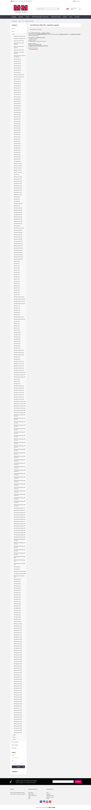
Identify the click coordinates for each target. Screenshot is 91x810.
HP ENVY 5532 (17, 285)
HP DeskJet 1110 (17, 305)
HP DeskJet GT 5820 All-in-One (19, 38)
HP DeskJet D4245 (17, 581)
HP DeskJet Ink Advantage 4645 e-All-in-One (19, 498)
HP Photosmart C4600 (18, 176)
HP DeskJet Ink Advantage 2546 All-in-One (19, 443)
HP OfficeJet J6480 (17, 619)
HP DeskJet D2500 (17, 103)
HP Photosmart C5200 (18, 703)
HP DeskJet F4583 (17, 161)
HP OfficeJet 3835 (17, 341)
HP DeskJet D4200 (17, 579)
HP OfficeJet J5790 (17, 601)
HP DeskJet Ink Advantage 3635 (19, 517)
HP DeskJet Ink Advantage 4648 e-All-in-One (19, 505)
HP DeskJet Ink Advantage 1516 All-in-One (19, 422)
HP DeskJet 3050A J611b (18, 245)
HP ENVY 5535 (17, 290)
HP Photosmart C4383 (18, 657)
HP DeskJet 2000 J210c (18, 210)
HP (14, 34)
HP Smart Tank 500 (17, 59)
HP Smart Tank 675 (17, 85)
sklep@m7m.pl (14, 1)
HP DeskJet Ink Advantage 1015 (19, 412)
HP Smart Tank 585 (17, 70)
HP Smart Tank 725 (17, 90)
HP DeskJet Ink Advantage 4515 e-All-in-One (19, 491)
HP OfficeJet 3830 (17, 334)
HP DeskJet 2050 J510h (18, 223)
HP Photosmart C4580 (18, 692)
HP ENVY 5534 (17, 288)
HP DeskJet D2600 (17, 110)
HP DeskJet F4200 (17, 132)
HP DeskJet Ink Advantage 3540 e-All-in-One (19, 471)
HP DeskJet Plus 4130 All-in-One (20, 408)
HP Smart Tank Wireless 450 (19, 74)
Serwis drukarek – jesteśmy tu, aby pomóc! (17, 794)
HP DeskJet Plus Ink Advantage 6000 (19, 557)
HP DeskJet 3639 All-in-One (19, 316)
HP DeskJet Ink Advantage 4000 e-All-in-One (19, 481)
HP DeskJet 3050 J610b (18, 232)
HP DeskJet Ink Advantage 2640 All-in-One (19, 450)
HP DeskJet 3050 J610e (18, 239)
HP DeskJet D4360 (17, 590)
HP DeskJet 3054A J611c (18, 252)
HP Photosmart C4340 (18, 650)
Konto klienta (30, 792)
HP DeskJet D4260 (17, 583)
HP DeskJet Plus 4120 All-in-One (20, 403)
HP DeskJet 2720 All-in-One (19, 390)
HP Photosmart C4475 (18, 677)
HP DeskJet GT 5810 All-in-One (19, 36)
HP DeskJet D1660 (17, 99)
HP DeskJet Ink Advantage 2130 (19, 319)
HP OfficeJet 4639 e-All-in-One (19, 303)
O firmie (13, 16)
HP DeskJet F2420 (17, 123)
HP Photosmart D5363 (18, 732)
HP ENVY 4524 (17, 328)
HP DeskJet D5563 (17, 119)
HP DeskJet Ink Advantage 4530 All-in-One (19, 540)
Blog (71, 16)
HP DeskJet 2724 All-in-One (19, 399)
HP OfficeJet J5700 (17, 592)
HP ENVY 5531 (17, 283)
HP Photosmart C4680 (18, 181)
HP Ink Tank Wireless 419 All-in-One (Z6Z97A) (20, 56)
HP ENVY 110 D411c (18, 170)
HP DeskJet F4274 (17, 143)
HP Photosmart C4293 (18, 643)
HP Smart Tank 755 (17, 94)
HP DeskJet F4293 (17, 152)
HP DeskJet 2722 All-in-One (19, 394)
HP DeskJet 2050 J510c (18, 214)
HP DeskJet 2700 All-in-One (19, 385)
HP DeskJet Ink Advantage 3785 (19, 523)
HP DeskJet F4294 (17, 154)
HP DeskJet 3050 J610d (18, 236)
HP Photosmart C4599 (18, 701)
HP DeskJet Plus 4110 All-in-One (20, 401)
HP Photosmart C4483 (18, 681)
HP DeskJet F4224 (17, 136)
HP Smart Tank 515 (17, 61)
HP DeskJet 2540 (17, 225)
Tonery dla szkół (56, 16)
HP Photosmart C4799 (18, 194)
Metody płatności (31, 794)
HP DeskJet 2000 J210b (18, 208)
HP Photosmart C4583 (18, 694)
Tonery (20, 16)
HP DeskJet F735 (17, 569)
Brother (14, 734)
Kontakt (77, 16)
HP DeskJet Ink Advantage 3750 (19, 372)
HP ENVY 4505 (17, 270)
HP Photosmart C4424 (18, 668)
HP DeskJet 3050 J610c (18, 234)
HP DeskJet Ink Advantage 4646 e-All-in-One (19, 502)
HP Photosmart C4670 (18, 179)
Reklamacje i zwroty (50, 797)
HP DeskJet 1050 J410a (18, 203)
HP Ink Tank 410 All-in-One (19, 49)
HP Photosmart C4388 (18, 661)
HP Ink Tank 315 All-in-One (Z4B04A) (19, 44)
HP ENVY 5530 (17, 281)
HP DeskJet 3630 (17, 310)
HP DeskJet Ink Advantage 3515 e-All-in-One (19, 467)
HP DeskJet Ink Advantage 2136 (19, 512)
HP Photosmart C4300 (18, 648)
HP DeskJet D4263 (17, 585)
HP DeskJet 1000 (17, 196)
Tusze (28, 16)
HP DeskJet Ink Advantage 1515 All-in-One (19, 419)
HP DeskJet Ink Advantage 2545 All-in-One (19, 440)
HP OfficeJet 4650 (17, 343)
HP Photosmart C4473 (18, 674)
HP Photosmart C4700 (18, 185)
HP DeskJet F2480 (17, 125)
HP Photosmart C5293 (18, 719)
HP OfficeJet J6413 (17, 610)
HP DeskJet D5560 (17, 116)
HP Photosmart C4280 (18, 637)
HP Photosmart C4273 (18, 632)
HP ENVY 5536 (17, 292)
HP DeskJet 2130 (17, 308)
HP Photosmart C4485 (18, 683)
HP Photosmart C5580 (18, 723)
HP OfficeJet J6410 (17, 608)
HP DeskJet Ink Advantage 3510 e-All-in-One (19, 464)
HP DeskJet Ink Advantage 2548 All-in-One (19, 446)
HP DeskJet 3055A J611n (18, 254)
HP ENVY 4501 (17, 263)
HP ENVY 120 (16, 174)
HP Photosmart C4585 (18, 697)
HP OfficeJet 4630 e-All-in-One (19, 299)
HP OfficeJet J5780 (17, 597)
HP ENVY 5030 (17, 381)
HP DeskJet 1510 (17, 205)
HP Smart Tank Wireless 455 (19, 76)
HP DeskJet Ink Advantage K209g (20, 573)
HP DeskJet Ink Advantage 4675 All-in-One (19, 547)
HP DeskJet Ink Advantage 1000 (19, 410)
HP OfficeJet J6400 (17, 603)
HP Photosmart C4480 (18, 679)
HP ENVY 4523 (17, 325)
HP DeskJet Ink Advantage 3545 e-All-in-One (19, 474)
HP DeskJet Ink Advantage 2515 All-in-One (19, 433)
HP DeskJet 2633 (17, 359)
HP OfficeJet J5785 (17, 599)
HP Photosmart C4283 (18, 639)
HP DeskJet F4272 (17, 139)
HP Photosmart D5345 (18, 728)
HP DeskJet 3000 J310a (18, 230)
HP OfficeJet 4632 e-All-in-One (19, 301)
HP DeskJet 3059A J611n (18, 259)
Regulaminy (48, 794)
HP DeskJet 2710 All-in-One (19, 388)
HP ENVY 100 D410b (18, 165)
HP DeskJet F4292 (17, 150)
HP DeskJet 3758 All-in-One (19, 368)
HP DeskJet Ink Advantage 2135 (19, 510)
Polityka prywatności (50, 795)
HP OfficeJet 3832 (17, 339)
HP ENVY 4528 (17, 330)
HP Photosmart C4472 (18, 672)
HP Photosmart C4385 (18, 659)
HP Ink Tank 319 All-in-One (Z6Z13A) (19, 47)
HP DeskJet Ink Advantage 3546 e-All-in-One (19, 478)
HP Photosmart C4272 (18, 630)
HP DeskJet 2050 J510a (18, 212)
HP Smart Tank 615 (17, 72)
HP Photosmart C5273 (18, 708)
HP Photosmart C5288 (18, 714)
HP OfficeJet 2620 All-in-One (19, 296)
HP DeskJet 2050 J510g (18, 221)
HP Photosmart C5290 (18, 717)
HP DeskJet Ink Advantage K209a (20, 571)
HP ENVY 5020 (17, 379)
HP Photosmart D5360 (18, 730)
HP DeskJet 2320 (17, 383)
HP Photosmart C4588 (18, 699)
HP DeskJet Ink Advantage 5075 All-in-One (19, 550)
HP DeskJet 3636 (17, 312)
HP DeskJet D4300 (17, 588)
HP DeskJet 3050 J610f (18, 241)
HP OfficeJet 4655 (17, 345)
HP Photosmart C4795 (18, 192)
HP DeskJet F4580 (17, 159)
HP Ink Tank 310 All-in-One (19, 40)
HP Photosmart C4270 (18, 628)
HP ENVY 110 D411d (18, 172)
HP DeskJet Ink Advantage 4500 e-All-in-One (19, 484)
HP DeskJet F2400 (17, 121)
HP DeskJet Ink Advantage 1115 (19, 508)
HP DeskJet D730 (17, 566)
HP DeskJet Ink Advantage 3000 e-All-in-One (19, 457)
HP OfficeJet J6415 (17, 612)
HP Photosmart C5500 (18, 721)
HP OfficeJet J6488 (17, 621)
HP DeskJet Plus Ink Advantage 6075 (19, 561)
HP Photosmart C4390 (18, 663)
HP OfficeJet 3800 (17, 332)
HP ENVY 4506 (17, 272)
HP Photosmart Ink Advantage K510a (19, 576)
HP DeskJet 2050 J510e (18, 219)
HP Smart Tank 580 (17, 65)
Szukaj (18, 766)
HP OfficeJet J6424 (17, 614)
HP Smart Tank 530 (17, 63)
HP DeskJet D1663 (17, 101)
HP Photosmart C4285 (18, 641)
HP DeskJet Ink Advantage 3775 (19, 521)
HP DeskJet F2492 (17, 130)
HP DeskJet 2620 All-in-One (19, 352)
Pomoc (29, 797)
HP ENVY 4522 (17, 323)
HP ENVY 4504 (17, 268)
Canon (14, 739)
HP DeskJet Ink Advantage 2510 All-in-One (19, 429)
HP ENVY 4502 (17, 265)
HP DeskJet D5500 (17, 114)
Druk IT (65, 16)
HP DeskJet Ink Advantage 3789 (19, 530)
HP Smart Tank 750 (17, 92)
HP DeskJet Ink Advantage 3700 (19, 519)
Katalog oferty (14, 748)
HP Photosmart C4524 (18, 690)
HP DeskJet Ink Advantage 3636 (19, 514)
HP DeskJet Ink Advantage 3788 (19, 528)
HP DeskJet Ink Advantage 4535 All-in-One (19, 543)
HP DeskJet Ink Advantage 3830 (19, 534)
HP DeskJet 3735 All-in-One (19, 365)
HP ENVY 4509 (17, 276)
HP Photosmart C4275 (18, 634)
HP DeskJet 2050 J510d (18, 216)
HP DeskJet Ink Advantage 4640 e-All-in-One (19, 495)
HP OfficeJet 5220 (17, 348)
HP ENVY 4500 (17, 261)
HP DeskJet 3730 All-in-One (19, 363)
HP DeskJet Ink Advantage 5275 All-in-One (19, 554)
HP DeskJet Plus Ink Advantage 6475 (19, 564)
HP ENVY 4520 (17, 321)
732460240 (20, 1)
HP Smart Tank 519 (17, 81)
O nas (47, 792)
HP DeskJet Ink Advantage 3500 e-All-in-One (19, 460)
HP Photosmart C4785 (18, 190)
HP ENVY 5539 (17, 294)
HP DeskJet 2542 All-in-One (19, 228)
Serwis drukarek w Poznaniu (40, 16)
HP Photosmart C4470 (18, 670)
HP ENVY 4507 (17, 274)
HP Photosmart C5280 (18, 710)
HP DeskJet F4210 (17, 134)
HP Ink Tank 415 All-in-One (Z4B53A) (19, 53)
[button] (12, 789)
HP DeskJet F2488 (17, 128)
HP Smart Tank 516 (17, 79)
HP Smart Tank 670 (17, 83)
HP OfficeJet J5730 (17, 594)
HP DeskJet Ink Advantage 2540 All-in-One (19, 436)
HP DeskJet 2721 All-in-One (19, 392)
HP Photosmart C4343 (18, 652)
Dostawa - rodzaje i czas (32, 795)
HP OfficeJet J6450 (17, 617)
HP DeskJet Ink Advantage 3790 (19, 532)
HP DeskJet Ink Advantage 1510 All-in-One (19, 415)
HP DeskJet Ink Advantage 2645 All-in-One (19, 453)
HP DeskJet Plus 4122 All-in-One (20, 405)
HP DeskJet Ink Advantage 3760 (19, 374)
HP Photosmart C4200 (18, 623)
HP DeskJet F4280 (17, 145)
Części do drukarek (15, 745)
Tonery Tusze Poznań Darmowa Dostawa (17, 792)
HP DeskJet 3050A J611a (18, 243)
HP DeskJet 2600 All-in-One (19, 350)
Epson (14, 737)
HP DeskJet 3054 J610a (18, 250)
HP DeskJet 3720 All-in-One (19, 361)
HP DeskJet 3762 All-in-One (19, 370)
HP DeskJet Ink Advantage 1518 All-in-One (19, 426)
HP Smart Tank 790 (17, 96)
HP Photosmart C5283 (18, 712)
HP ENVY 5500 (17, 279)
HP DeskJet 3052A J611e (18, 248)
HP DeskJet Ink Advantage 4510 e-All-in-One (19, 488)
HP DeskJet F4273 (17, 141)
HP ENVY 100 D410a (18, 163)
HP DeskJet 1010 (17, 199)
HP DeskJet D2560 (17, 105)
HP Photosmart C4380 (18, 654)
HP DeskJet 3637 (17, 314)
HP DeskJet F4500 (17, 156)
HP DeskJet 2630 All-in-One (19, 354)
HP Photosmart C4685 (18, 183)
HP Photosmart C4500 (18, 688)
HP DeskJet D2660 (17, 112)
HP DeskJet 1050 (17, 201)
